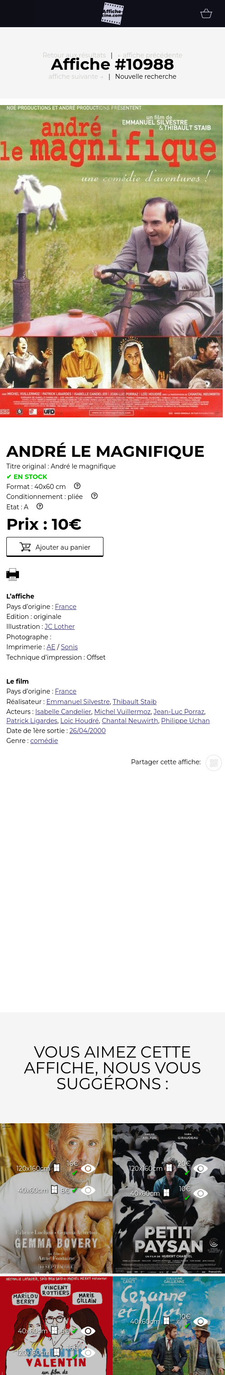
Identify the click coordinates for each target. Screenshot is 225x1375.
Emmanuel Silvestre (77, 597)
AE (51, 542)
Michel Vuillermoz (122, 607)
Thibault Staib (135, 597)
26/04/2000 (88, 626)
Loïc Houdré (80, 616)
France (66, 502)
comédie (44, 636)
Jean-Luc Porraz (179, 607)
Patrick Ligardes (31, 616)
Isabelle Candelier (63, 607)
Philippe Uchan (185, 616)
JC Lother (60, 522)
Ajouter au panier (54, 442)
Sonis (69, 542)
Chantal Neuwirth (130, 616)
